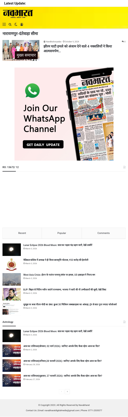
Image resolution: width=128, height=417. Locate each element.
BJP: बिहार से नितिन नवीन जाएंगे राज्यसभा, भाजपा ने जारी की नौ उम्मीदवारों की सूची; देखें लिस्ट (64, 290)
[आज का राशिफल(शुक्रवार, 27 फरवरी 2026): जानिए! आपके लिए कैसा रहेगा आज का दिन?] (11, 381)
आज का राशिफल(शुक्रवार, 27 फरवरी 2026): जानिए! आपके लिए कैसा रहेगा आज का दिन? (62, 376)
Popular (62, 233)
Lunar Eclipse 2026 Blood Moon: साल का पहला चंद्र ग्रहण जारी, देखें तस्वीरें (57, 245)
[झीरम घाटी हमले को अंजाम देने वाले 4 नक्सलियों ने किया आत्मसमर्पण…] (20, 50)
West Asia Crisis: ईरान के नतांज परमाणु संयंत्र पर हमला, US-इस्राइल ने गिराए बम (59, 275)
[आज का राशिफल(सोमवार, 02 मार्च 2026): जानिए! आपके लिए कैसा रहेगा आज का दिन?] (11, 351)
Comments (104, 233)
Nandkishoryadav (53, 42)
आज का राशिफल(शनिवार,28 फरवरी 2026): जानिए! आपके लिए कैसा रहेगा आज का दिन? (62, 361)
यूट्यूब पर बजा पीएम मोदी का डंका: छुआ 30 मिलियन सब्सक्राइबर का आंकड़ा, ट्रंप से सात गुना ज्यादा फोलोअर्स (69, 305)
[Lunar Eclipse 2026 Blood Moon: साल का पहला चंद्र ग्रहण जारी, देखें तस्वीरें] (11, 250)
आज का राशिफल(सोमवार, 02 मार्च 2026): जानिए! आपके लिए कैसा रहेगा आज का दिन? (61, 346)
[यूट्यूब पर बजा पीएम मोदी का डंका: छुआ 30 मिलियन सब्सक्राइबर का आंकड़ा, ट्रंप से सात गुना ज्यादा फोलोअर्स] (11, 309)
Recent (22, 233)
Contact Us (31, 411)
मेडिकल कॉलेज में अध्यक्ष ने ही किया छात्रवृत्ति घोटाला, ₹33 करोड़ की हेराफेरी (55, 260)
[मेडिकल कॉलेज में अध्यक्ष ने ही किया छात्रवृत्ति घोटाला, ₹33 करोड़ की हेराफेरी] (11, 265)
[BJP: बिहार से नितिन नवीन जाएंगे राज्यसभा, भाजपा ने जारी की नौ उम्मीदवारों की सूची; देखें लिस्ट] (11, 294)
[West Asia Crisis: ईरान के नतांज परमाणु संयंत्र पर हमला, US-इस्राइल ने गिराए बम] (11, 280)
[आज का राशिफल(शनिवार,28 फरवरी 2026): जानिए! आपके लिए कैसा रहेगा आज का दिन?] (11, 366)
